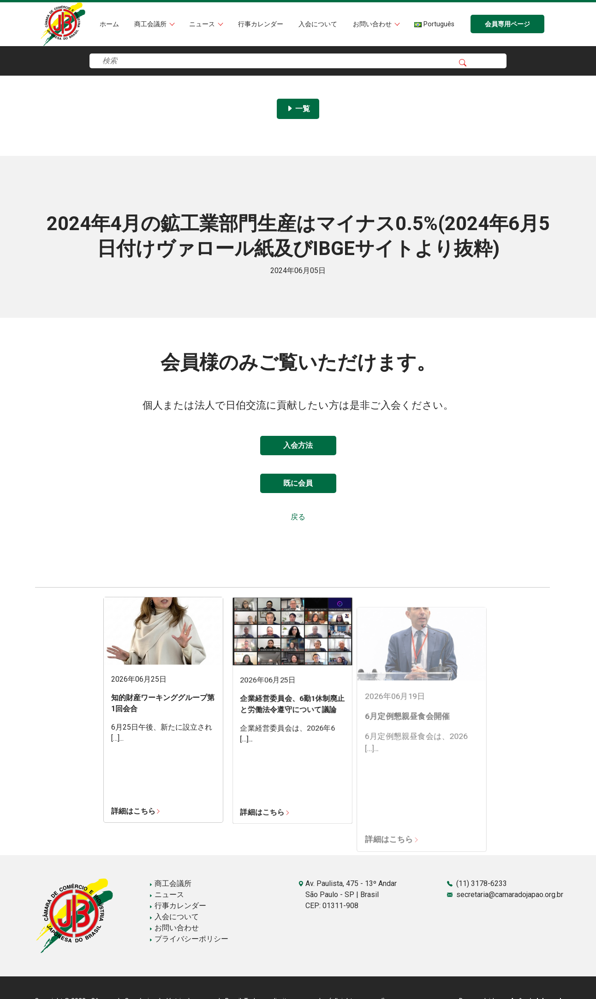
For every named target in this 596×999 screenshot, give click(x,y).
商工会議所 (151, 24)
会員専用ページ (507, 24)
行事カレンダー (260, 24)
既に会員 (298, 483)
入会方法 (298, 445)
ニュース (203, 24)
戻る (298, 516)
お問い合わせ (373, 24)
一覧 (298, 108)
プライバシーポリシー (188, 938)
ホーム (109, 24)
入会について (317, 24)
